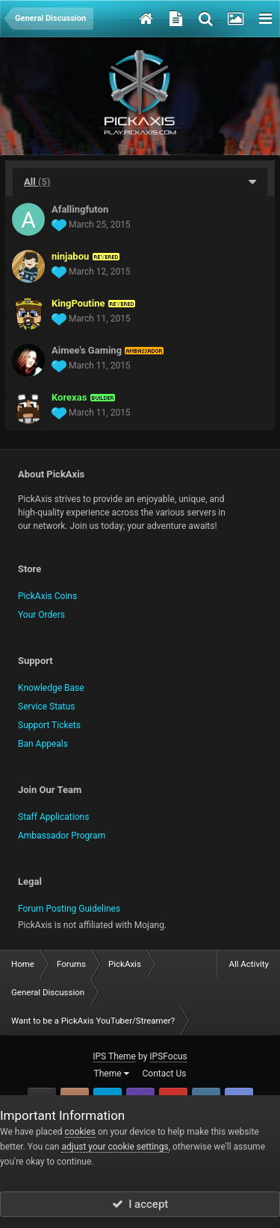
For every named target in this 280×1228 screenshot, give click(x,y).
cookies (80, 1132)
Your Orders (41, 615)
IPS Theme (114, 1056)
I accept (140, 1204)
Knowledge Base (51, 688)
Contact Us (165, 1073)
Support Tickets (49, 725)
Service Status (46, 706)
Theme (111, 1073)
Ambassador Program (61, 835)
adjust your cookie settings (114, 1146)
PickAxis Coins (47, 596)
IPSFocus (168, 1056)
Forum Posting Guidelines (69, 908)
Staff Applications (53, 817)
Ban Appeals (43, 744)
